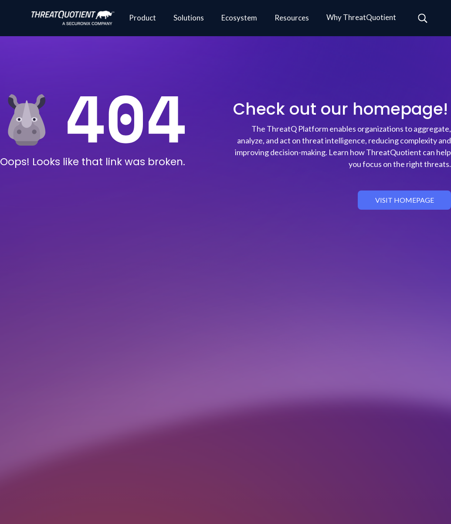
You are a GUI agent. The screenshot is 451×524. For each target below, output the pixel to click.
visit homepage (404, 200)
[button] (142, 18)
